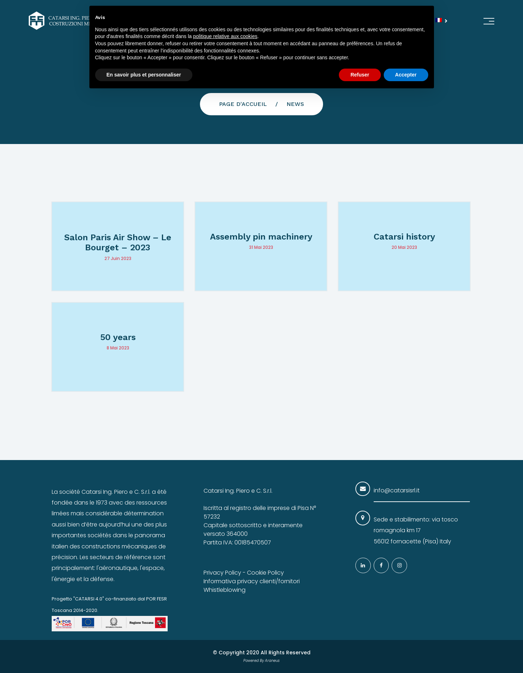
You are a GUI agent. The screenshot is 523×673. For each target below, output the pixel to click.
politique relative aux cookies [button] (225, 36)
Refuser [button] (359, 75)
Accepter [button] (406, 75)
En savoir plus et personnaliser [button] (144, 75)
